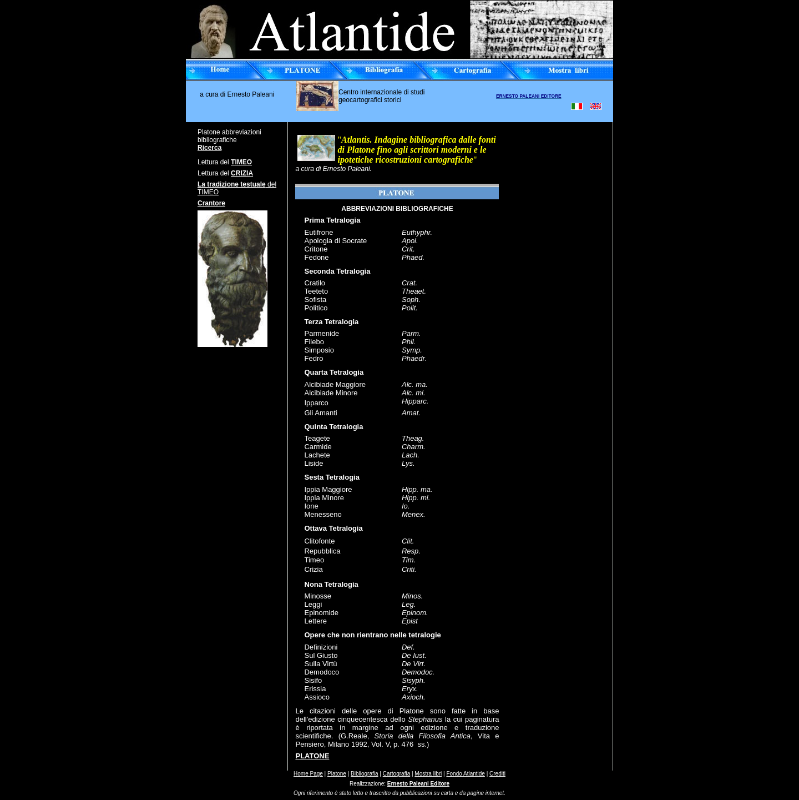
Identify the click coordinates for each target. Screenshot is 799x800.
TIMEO (241, 162)
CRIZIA (242, 173)
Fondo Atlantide (465, 774)
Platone (336, 774)
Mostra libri (428, 774)
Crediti (497, 774)
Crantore (211, 203)
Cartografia (396, 774)
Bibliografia (364, 774)
